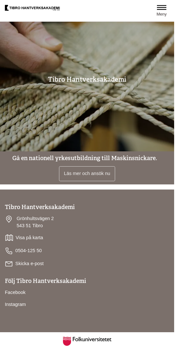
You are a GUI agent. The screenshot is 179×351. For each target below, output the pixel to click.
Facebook (15, 292)
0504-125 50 (23, 251)
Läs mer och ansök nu (87, 173)
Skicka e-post (29, 263)
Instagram (15, 304)
